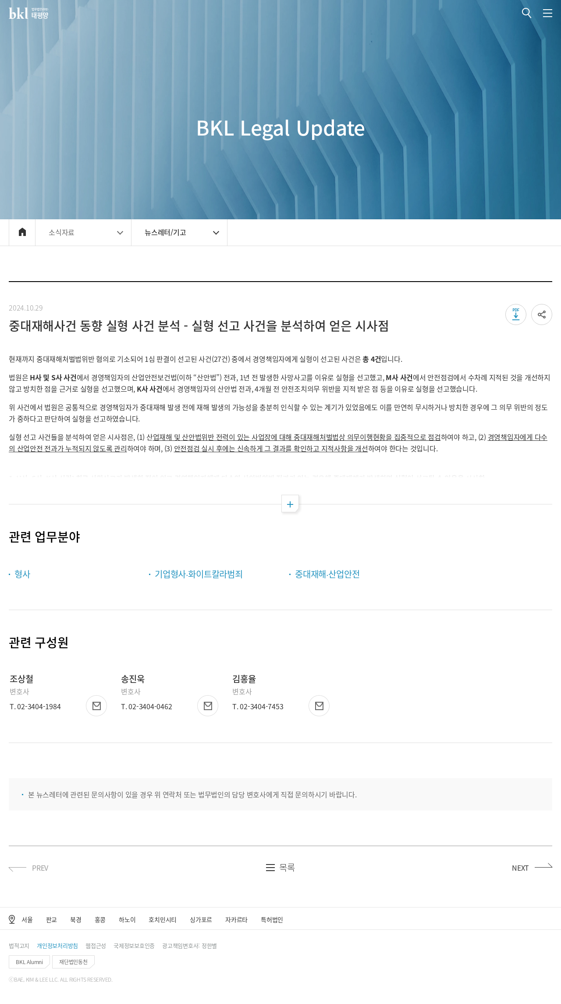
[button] (527, 13)
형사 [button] (22, 574)
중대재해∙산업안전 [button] (327, 574)
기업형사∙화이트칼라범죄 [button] (199, 574)
